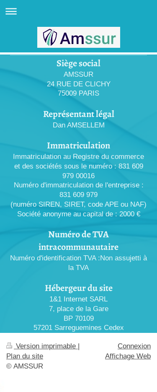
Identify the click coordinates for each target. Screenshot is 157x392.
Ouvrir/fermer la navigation (78, 11)
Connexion (134, 346)
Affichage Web (128, 356)
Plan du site (24, 356)
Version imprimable (42, 346)
